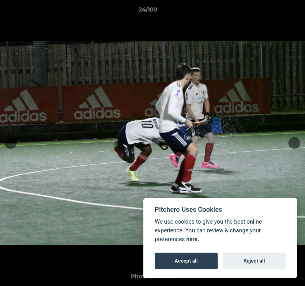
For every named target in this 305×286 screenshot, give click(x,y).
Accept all (186, 261)
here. (192, 239)
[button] (276, 11)
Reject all (254, 261)
